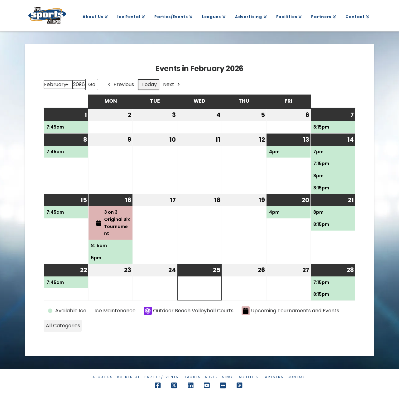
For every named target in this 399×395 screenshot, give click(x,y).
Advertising (219, 377)
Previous (120, 84)
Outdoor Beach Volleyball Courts (188, 311)
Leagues (192, 377)
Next (172, 84)
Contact (297, 377)
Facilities (247, 377)
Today (149, 84)
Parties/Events (161, 377)
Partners (273, 377)
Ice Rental (128, 377)
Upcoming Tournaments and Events (290, 310)
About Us (103, 377)
